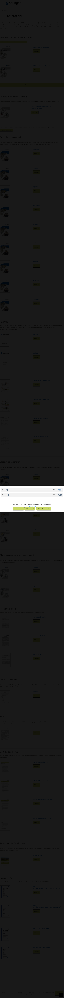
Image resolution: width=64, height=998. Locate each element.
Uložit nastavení (30, 509)
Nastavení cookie (18, 509)
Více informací (32, 506)
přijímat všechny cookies (44, 509)
